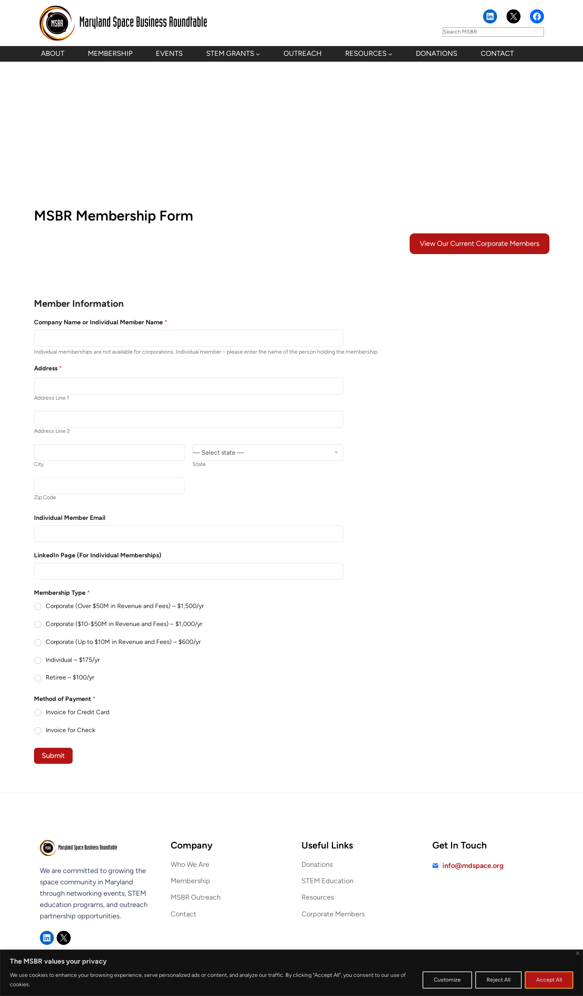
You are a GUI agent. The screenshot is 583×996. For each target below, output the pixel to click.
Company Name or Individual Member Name (101, 322)
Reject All (498, 979)
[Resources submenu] (390, 54)
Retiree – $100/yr (70, 677)
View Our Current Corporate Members (479, 243)
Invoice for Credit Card (77, 712)
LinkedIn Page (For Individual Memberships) (97, 555)
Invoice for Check (70, 730)
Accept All (549, 979)
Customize (447, 979)
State (199, 464)
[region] (291, 973)
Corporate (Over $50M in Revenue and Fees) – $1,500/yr (125, 606)
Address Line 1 (51, 398)
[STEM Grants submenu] (258, 54)
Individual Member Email (69, 517)
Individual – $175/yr (73, 659)
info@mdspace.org (473, 865)
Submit (53, 755)
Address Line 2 (52, 431)
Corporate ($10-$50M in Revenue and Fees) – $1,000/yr (124, 624)
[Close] (577, 953)
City (39, 464)
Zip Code (45, 497)
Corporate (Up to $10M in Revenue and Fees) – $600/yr (123, 642)
